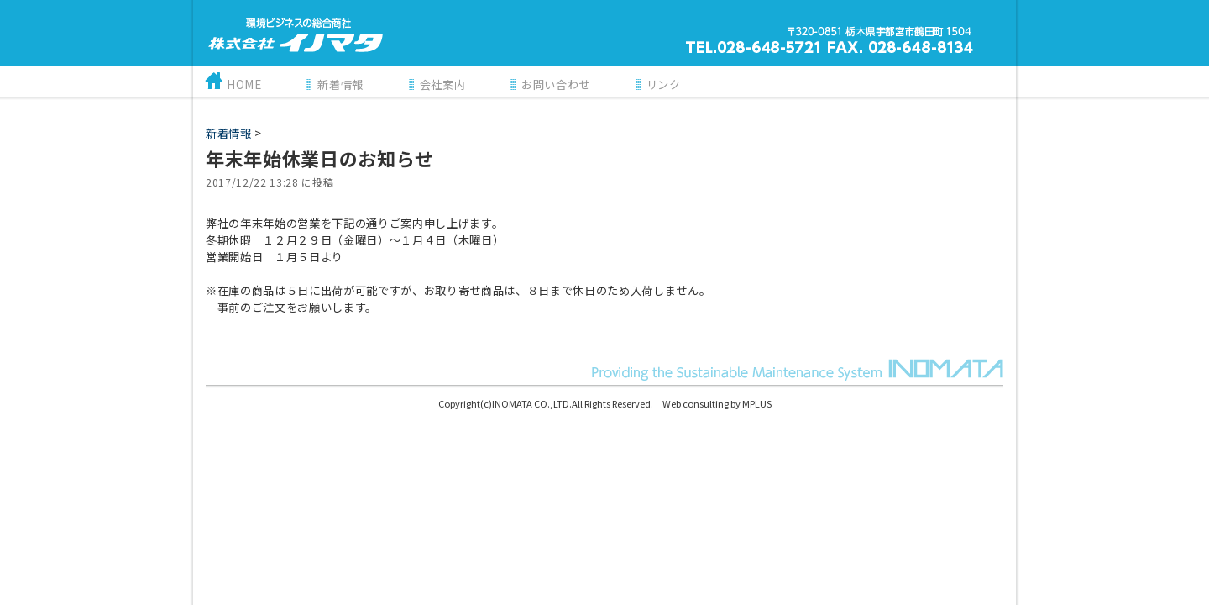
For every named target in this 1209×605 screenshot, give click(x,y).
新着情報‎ (229, 133)
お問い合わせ (555, 84)
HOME (244, 84)
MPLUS (757, 403)
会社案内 (443, 84)
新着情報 (340, 84)
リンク (663, 84)
